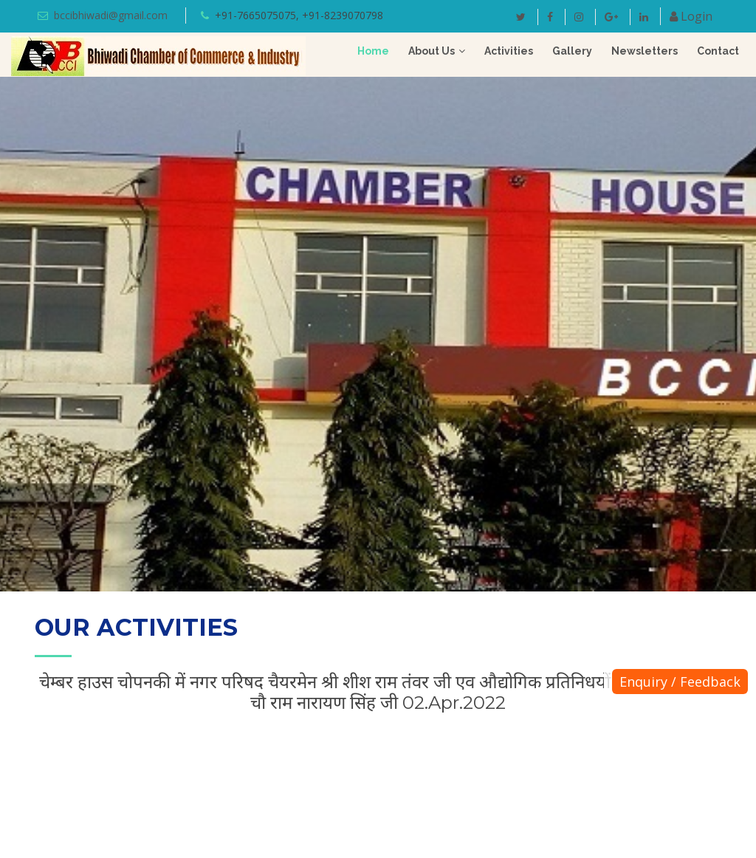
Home (373, 51)
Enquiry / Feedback (679, 681)
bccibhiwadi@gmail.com (111, 15)
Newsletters (644, 51)
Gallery (572, 51)
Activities (508, 51)
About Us (431, 51)
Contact (718, 51)
